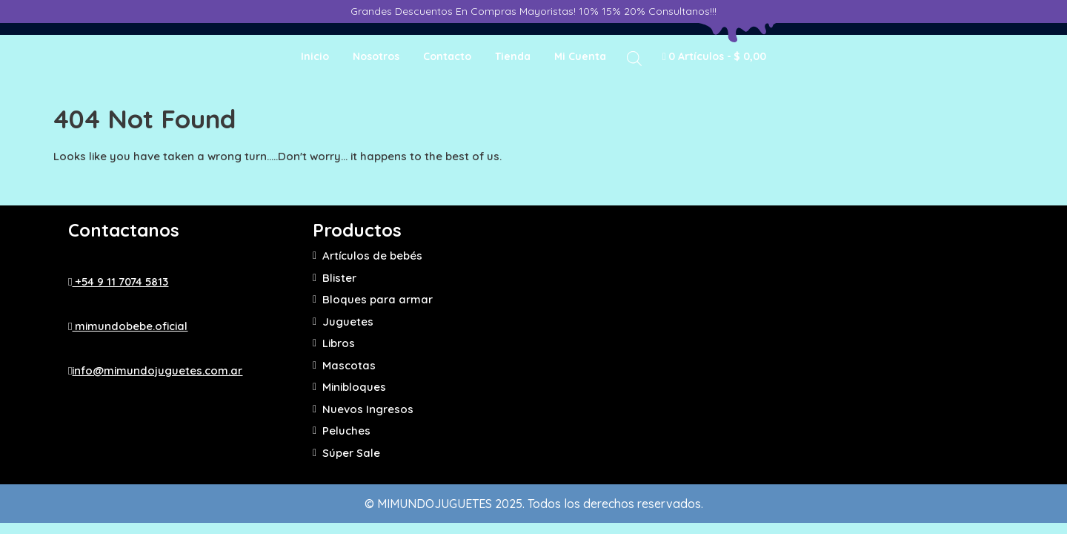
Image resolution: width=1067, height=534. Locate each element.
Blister (339, 278)
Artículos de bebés (372, 255)
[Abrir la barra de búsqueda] (634, 57)
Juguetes (347, 321)
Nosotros (376, 56)
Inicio (315, 56)
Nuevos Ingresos (367, 409)
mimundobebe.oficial (127, 326)
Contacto (447, 56)
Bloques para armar (377, 299)
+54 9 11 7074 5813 (118, 281)
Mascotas (349, 365)
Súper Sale (351, 453)
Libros (338, 343)
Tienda (513, 56)
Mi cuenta (580, 56)
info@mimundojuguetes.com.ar (155, 370)
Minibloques (354, 387)
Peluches (346, 430)
